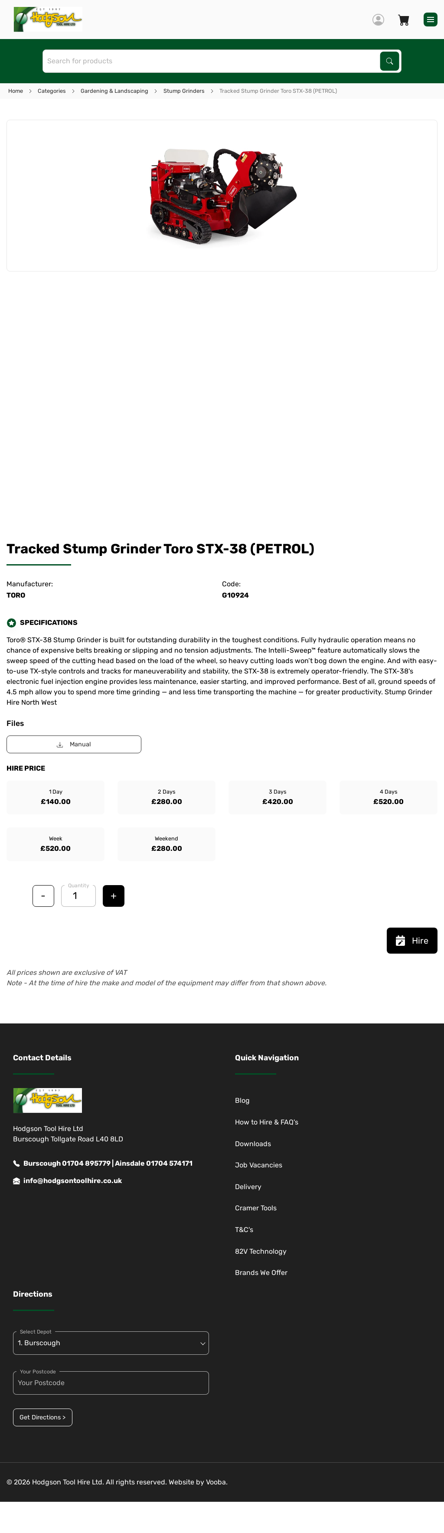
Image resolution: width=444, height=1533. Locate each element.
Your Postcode (38, 1372)
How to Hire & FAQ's (266, 1122)
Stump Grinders (184, 91)
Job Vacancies (258, 1165)
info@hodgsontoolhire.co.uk (67, 1181)
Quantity (78, 886)
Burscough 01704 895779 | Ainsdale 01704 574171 (103, 1163)
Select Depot (36, 1332)
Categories (52, 91)
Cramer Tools (256, 1208)
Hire (412, 940)
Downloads (253, 1144)
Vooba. (217, 1482)
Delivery (248, 1187)
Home (15, 91)
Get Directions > (42, 1417)
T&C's (244, 1230)
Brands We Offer (261, 1272)
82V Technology (261, 1251)
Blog (242, 1100)
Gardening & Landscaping (114, 91)
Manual (74, 744)
